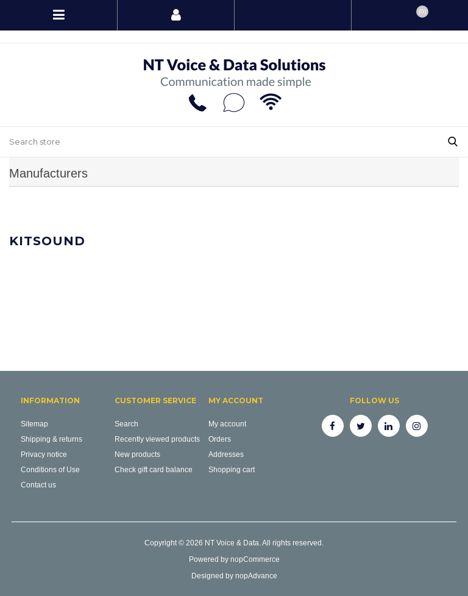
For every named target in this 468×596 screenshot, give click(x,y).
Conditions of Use (50, 469)
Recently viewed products (157, 438)
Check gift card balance (154, 469)
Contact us (38, 484)
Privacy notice (44, 454)
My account (227, 423)
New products (137, 454)
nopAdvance (256, 575)
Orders (219, 438)
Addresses (226, 454)
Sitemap (34, 423)
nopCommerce (255, 559)
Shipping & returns (51, 438)
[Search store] (219, 142)
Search (126, 423)
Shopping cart (231, 469)
